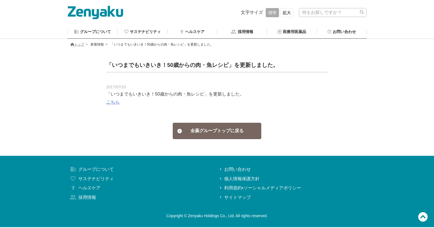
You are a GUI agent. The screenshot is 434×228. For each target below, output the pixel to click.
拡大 (287, 12)
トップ (77, 45)
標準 (272, 12)
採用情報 (82, 198)
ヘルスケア (84, 188)
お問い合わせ (234, 170)
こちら (113, 103)
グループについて (91, 170)
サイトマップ (234, 198)
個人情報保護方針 (239, 179)
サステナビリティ (91, 179)
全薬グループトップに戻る (210, 131)
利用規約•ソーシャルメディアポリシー (259, 188)
